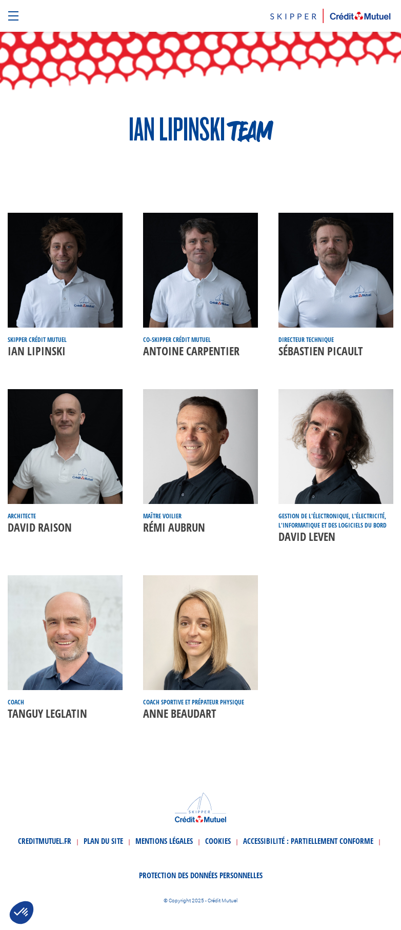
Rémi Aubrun (174, 527)
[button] (21, 912)
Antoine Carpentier (191, 350)
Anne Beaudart (179, 713)
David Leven (306, 536)
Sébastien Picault (320, 350)
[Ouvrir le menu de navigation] (15, 16)
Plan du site (103, 841)
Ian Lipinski (37, 350)
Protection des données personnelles (201, 875)
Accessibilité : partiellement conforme (308, 841)
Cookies (218, 841)
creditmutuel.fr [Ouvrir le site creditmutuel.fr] (44, 841)
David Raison (40, 527)
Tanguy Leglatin (47, 713)
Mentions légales (164, 841)
